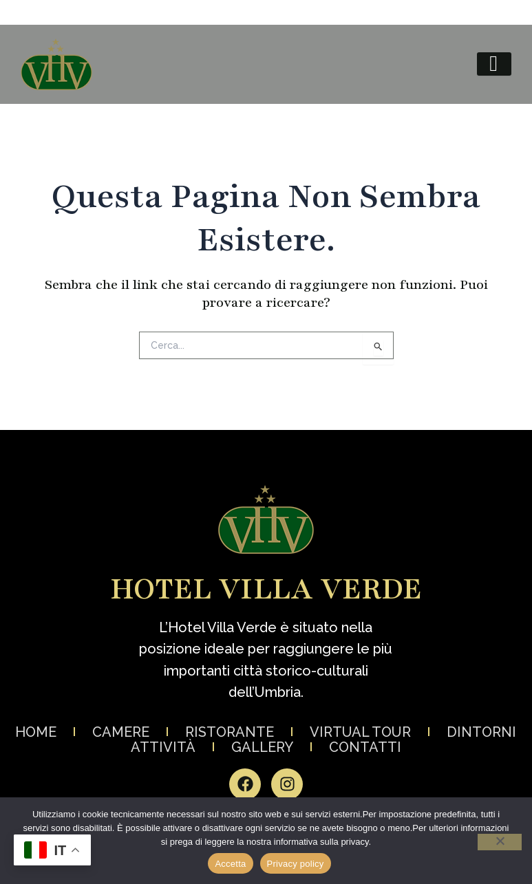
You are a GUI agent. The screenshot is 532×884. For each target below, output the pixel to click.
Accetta (230, 864)
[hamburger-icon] (494, 64)
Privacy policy (295, 864)
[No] (500, 842)
